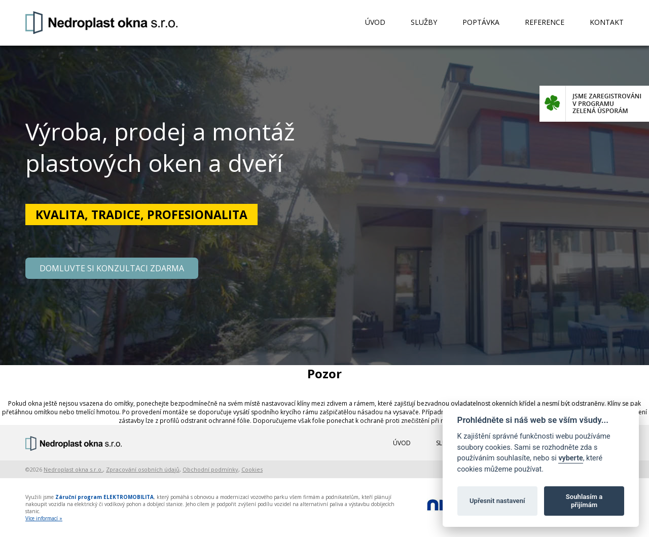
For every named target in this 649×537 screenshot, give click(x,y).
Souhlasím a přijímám (584, 501)
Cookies (252, 469)
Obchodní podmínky (210, 469)
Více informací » (43, 518)
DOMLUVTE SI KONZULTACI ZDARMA (112, 268)
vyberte (570, 458)
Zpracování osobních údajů (142, 469)
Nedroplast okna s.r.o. (73, 469)
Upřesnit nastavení (497, 501)
